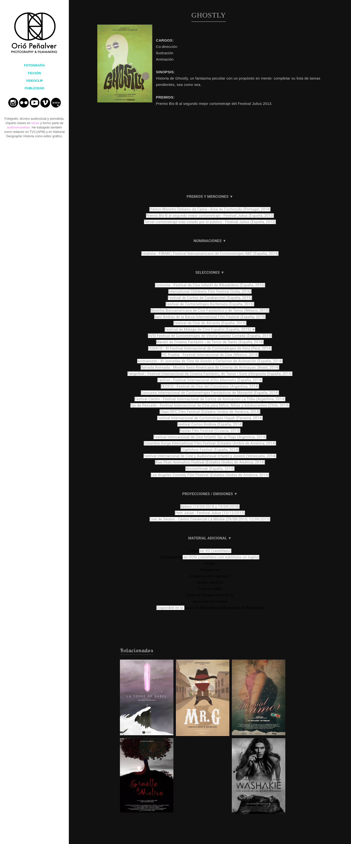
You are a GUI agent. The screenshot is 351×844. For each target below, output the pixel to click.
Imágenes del (210, 576)
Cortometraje (172, 557)
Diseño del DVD (210, 582)
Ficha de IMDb (210, 589)
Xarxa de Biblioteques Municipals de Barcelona (223, 608)
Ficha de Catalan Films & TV (210, 595)
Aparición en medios (210, 601)
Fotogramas (210, 570)
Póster (209, 563)
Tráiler (194, 551)
